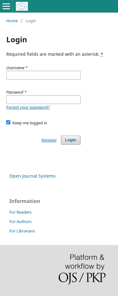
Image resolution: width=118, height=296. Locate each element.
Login (70, 140)
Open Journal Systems (32, 176)
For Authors (20, 221)
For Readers (20, 212)
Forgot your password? (28, 107)
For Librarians (22, 231)
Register (49, 140)
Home (12, 20)
